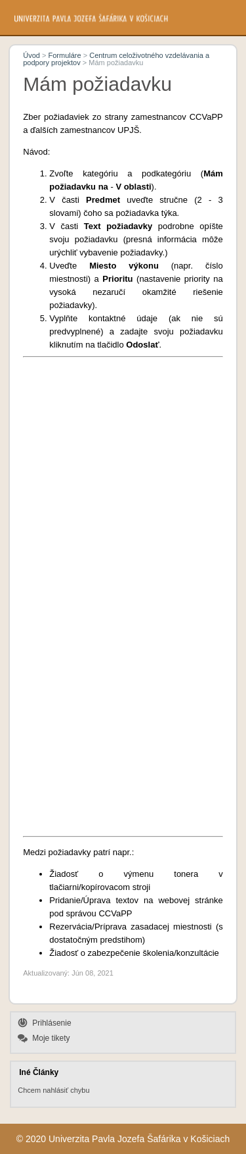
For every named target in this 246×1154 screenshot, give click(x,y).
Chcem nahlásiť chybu (53, 1090)
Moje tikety (51, 1038)
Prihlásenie (51, 1023)
